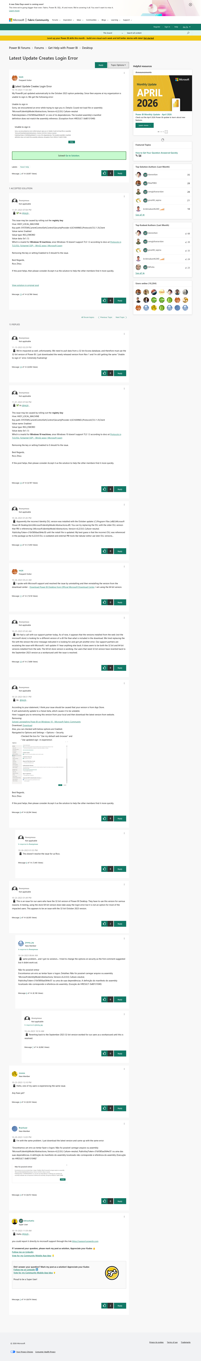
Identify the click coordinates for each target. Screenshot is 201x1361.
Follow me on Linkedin (23, 1252)
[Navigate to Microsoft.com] (16, 20)
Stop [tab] (166, 131)
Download (27, 725)
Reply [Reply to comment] (120, 300)
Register (157, 26)
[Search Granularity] (113, 33)
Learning (114, 20)
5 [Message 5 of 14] (20, 917)
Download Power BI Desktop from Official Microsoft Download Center (62, 587)
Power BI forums (19, 48)
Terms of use (172, 1342)
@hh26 (25, 213)
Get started (148, 38)
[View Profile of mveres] (22, 1072)
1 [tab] (158, 131)
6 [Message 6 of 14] (26, 993)
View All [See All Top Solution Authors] (140, 214)
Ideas (79, 20)
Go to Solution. (73, 155)
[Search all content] (158, 33)
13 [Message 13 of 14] (21, 294)
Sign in (167, 26)
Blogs (104, 20)
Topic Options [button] (117, 65)
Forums (55, 20)
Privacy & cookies (156, 1342)
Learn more (14, 10)
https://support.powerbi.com (85, 1241)
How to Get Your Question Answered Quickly (157, 152)
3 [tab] (161, 131)
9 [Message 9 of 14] (26, 862)
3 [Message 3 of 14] (20, 1195)
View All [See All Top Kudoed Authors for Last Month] (140, 273)
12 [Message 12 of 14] (21, 545)
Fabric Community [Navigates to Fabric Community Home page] (38, 20)
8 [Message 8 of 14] (20, 812)
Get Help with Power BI (63, 48)
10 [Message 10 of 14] (21, 661)
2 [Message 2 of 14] (20, 1299)
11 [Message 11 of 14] (21, 596)
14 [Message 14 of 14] (21, 367)
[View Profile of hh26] (21, 76)
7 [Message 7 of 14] (32, 1047)
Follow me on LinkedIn (24, 1269)
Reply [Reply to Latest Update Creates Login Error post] (120, 173)
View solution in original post (25, 285)
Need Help (24, 167)
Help (176, 26)
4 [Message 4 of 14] (20, 1102)
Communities (91, 20)
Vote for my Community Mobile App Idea (31, 1255)
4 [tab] (163, 131)
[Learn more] (145, 125)
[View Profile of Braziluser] (23, 1127)
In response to (28, 844)
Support (126, 20)
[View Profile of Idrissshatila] (29, 1220)
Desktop (87, 48)
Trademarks (186, 1342)
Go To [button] (185, 27)
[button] (101, 65)
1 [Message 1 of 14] (20, 173)
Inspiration (67, 20)
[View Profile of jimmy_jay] (29, 942)
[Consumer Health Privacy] (45, 1351)
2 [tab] (160, 131)
